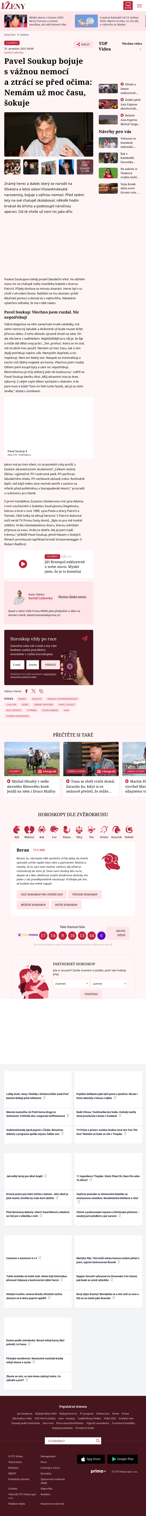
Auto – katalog (66, 1418)
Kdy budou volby (22, 1418)
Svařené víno (126, 1418)
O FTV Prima (15, 1456)
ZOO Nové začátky (45, 1418)
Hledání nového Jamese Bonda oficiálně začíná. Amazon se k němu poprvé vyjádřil (34, 1296)
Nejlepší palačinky (62, 1428)
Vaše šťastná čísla (72, 927)
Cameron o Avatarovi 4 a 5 (23, 1258)
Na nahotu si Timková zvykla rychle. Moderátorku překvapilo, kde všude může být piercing (130, 173)
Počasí (125, 1413)
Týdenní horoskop (84, 894)
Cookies (12, 1488)
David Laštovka (13, 52)
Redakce (45, 1494)
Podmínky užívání (18, 1479)
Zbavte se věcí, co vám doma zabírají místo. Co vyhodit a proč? (33, 1378)
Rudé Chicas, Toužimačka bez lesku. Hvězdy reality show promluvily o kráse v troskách (106, 1114)
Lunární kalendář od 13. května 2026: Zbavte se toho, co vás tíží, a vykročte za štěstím (119, 21)
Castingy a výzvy (50, 1467)
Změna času (102, 1413)
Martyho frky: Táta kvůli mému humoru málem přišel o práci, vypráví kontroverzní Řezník (107, 1260)
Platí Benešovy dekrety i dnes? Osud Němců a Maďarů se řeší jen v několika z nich (37, 1214)
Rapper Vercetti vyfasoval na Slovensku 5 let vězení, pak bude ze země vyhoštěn (107, 1278)
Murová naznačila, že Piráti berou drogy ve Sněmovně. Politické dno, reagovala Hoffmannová (37, 1114)
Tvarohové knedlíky (123, 1423)
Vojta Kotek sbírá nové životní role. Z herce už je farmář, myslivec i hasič (130, 188)
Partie (115, 1413)
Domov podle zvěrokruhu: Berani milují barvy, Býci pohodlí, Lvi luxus (35, 1342)
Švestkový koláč (84, 1428)
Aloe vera (48, 1423)
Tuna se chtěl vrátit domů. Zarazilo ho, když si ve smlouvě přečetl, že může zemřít (90, 788)
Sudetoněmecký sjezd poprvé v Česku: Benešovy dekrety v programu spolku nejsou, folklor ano (35, 1131)
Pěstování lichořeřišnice (70, 1423)
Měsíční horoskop (33, 904)
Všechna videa (132, 43)
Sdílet (83, 45)
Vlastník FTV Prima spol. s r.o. (22, 1496)
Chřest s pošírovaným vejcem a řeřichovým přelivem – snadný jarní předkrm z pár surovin (108, 1214)
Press (44, 1462)
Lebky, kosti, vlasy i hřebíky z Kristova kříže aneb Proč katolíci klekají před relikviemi (37, 1096)
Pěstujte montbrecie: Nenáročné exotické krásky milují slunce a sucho (34, 1360)
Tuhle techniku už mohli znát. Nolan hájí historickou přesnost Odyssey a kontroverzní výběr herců (36, 1278)
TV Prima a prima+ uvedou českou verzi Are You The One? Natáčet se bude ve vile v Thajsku (107, 1131)
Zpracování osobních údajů (53, 1480)
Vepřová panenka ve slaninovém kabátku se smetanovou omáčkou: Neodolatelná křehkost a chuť (107, 1198)
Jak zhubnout (24, 1413)
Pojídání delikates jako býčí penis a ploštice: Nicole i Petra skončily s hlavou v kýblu (107, 1096)
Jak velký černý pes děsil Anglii (26, 1176)
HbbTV (12, 1473)
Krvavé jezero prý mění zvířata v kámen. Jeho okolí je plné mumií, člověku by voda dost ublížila (37, 1196)
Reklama (13, 1467)
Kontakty (46, 1473)
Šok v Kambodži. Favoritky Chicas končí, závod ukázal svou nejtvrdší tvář (130, 158)
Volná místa (15, 1462)
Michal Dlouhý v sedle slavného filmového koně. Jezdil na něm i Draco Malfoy (31, 786)
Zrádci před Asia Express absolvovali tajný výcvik (130, 106)
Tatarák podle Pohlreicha (25, 1423)
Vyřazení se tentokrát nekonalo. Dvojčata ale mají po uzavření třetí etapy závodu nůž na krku (130, 143)
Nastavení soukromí (52, 1503)
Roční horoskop (66, 904)
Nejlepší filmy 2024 (45, 1413)
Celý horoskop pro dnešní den (42, 894)
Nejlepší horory (68, 1413)
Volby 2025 (110, 1418)
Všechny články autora (72, 596)
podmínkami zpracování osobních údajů (33, 675)
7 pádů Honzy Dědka (89, 1418)
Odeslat (50, 663)
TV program (86, 1413)
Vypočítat (89, 993)
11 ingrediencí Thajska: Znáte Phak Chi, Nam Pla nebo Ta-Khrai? (108, 1178)
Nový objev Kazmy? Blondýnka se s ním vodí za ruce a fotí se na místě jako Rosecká (107, 1296)
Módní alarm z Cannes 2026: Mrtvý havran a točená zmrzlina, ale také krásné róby (47, 21)
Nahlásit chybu (16, 1503)
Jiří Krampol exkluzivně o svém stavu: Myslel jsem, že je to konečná (65, 566)
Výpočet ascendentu (97, 1423)
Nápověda (46, 1488)
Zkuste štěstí (120, 933)
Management (48, 1456)
